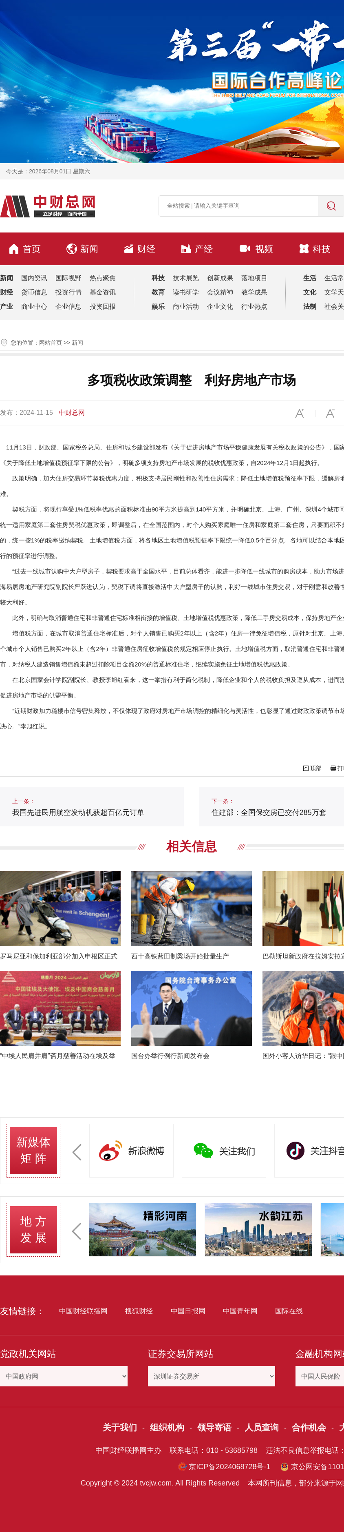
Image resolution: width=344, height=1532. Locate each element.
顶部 (316, 768)
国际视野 (68, 278)
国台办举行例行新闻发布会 (170, 1055)
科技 (315, 249)
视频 (255, 249)
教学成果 (254, 292)
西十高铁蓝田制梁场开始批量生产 (180, 956)
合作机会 (309, 1427)
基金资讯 (103, 292)
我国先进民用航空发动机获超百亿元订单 (78, 807)
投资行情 (68, 292)
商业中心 (34, 306)
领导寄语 (214, 1427)
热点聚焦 (103, 278)
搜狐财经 (139, 1311)
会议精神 (220, 292)
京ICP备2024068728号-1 (229, 1467)
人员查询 (262, 1427)
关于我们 (120, 1427)
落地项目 (254, 278)
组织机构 (167, 1427)
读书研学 (186, 292)
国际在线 (289, 1311)
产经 (197, 249)
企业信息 (68, 306)
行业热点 (254, 306)
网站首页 (50, 342)
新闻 (82, 249)
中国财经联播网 (83, 1311)
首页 (24, 249)
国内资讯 (34, 278)
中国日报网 (188, 1311)
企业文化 (220, 306)
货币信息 (34, 292)
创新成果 (220, 278)
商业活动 (186, 306)
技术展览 (186, 278)
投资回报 (103, 306)
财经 (139, 249)
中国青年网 (240, 1311)
